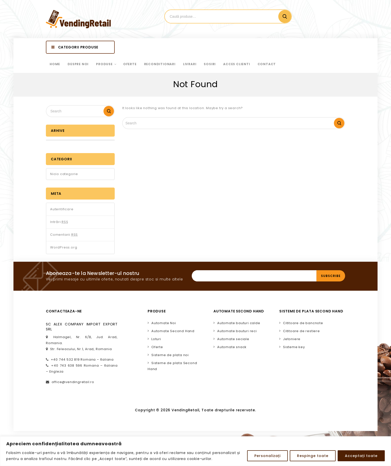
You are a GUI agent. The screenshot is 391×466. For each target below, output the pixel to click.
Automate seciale (233, 339)
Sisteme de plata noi (170, 355)
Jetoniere (291, 339)
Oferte (157, 347)
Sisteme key (294, 347)
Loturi (156, 339)
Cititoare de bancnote (303, 323)
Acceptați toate (361, 455)
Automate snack (232, 347)
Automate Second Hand (173, 331)
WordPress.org (63, 247)
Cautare (284, 16)
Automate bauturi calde (238, 323)
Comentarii (64, 234)
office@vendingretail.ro (73, 382)
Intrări (59, 222)
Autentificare (61, 209)
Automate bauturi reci (237, 331)
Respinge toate (312, 455)
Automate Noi (163, 323)
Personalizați (267, 455)
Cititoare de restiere (301, 331)
